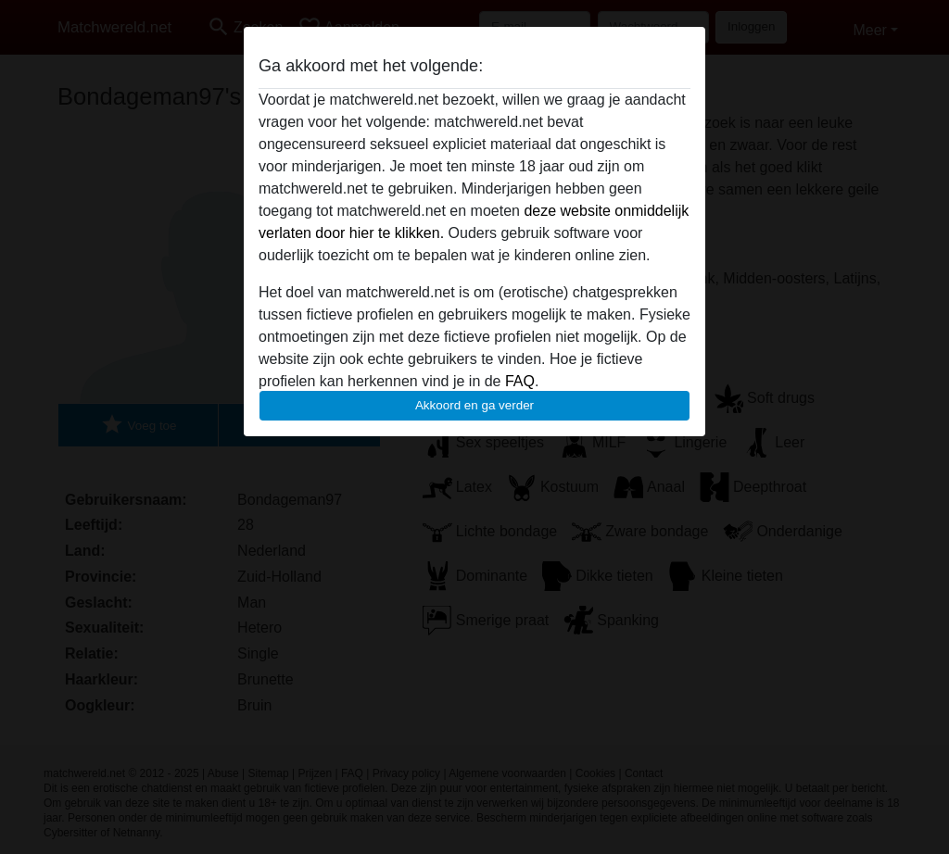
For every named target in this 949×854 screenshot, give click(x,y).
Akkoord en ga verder (474, 405)
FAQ (520, 381)
